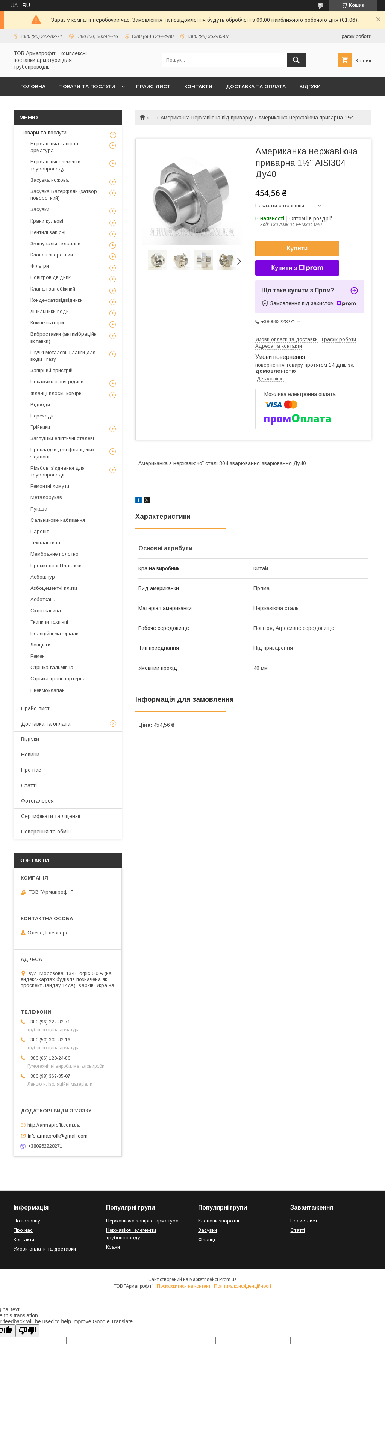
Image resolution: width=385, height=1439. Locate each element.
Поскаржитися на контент (184, 1286)
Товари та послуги (87, 86)
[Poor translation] (27, 1330)
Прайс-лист (153, 86)
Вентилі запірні (47, 232)
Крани (113, 1247)
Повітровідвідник (50, 277)
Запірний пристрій (51, 370)
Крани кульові (46, 221)
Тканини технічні (49, 622)
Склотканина (45, 610)
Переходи (42, 416)
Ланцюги (40, 645)
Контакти (198, 86)
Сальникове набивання (57, 520)
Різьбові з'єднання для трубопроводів (57, 471)
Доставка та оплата (256, 86)
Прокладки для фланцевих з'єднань (62, 453)
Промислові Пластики (56, 565)
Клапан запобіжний (52, 289)
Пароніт (39, 531)
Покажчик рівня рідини (56, 381)
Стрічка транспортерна (58, 678)
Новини (30, 755)
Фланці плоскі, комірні (56, 393)
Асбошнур (42, 577)
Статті (29, 785)
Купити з (297, 268)
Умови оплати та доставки (45, 1249)
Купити (297, 248)
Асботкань (42, 599)
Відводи (40, 404)
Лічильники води (49, 311)
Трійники (40, 427)
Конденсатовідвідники (56, 300)
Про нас (31, 770)
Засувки (39, 209)
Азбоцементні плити (53, 588)
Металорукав (46, 497)
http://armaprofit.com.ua (53, 1125)
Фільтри (39, 266)
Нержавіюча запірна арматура (54, 147)
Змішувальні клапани (55, 243)
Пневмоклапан (47, 690)
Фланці (206, 1239)
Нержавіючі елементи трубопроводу (55, 165)
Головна (32, 86)
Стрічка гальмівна (51, 667)
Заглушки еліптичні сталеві (62, 438)
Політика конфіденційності (242, 1286)
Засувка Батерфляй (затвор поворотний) (63, 194)
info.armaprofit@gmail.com (58, 1135)
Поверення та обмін (46, 832)
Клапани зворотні (218, 1221)
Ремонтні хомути (49, 486)
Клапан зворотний (51, 255)
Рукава (38, 509)
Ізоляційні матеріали (54, 633)
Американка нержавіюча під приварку (207, 118)
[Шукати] (296, 60)
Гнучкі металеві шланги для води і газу (62, 356)
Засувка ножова (49, 180)
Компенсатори (47, 322)
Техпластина (45, 542)
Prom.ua (228, 1279)
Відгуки (310, 86)
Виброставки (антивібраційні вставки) (64, 337)
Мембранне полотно (54, 554)
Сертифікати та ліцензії (50, 816)
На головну (27, 1221)
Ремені (38, 656)
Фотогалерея (37, 801)
